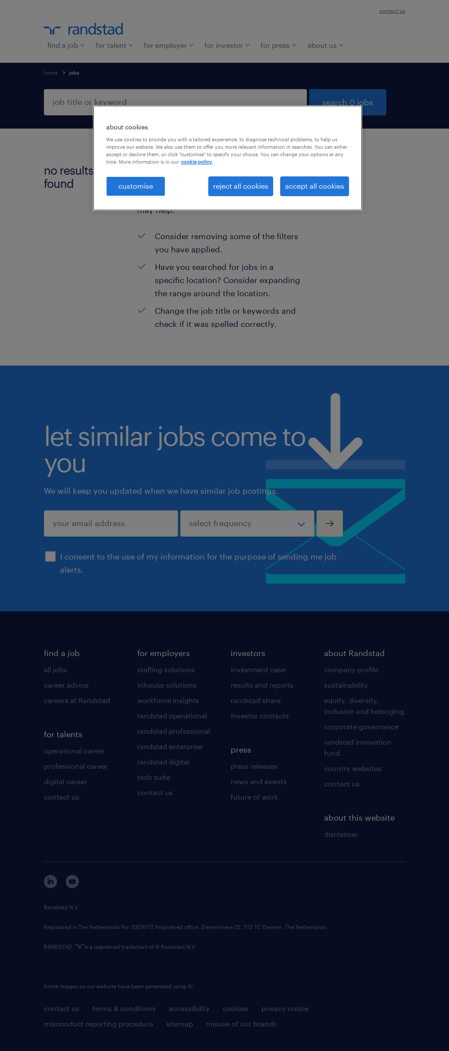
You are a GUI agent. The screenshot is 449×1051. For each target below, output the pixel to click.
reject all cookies (240, 186)
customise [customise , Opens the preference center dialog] (135, 186)
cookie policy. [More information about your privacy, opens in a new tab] (197, 162)
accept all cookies (314, 186)
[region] (227, 158)
